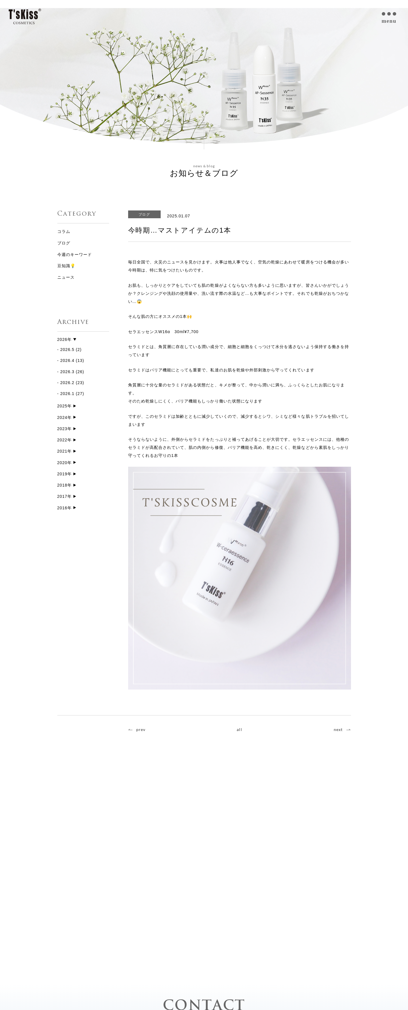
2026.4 (67, 360)
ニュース (66, 277)
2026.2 (67, 383)
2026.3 (67, 371)
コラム (63, 231)
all (239, 729)
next (338, 729)
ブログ (63, 243)
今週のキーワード (74, 254)
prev (140, 729)
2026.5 (67, 350)
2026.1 (67, 394)
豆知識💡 (66, 265)
